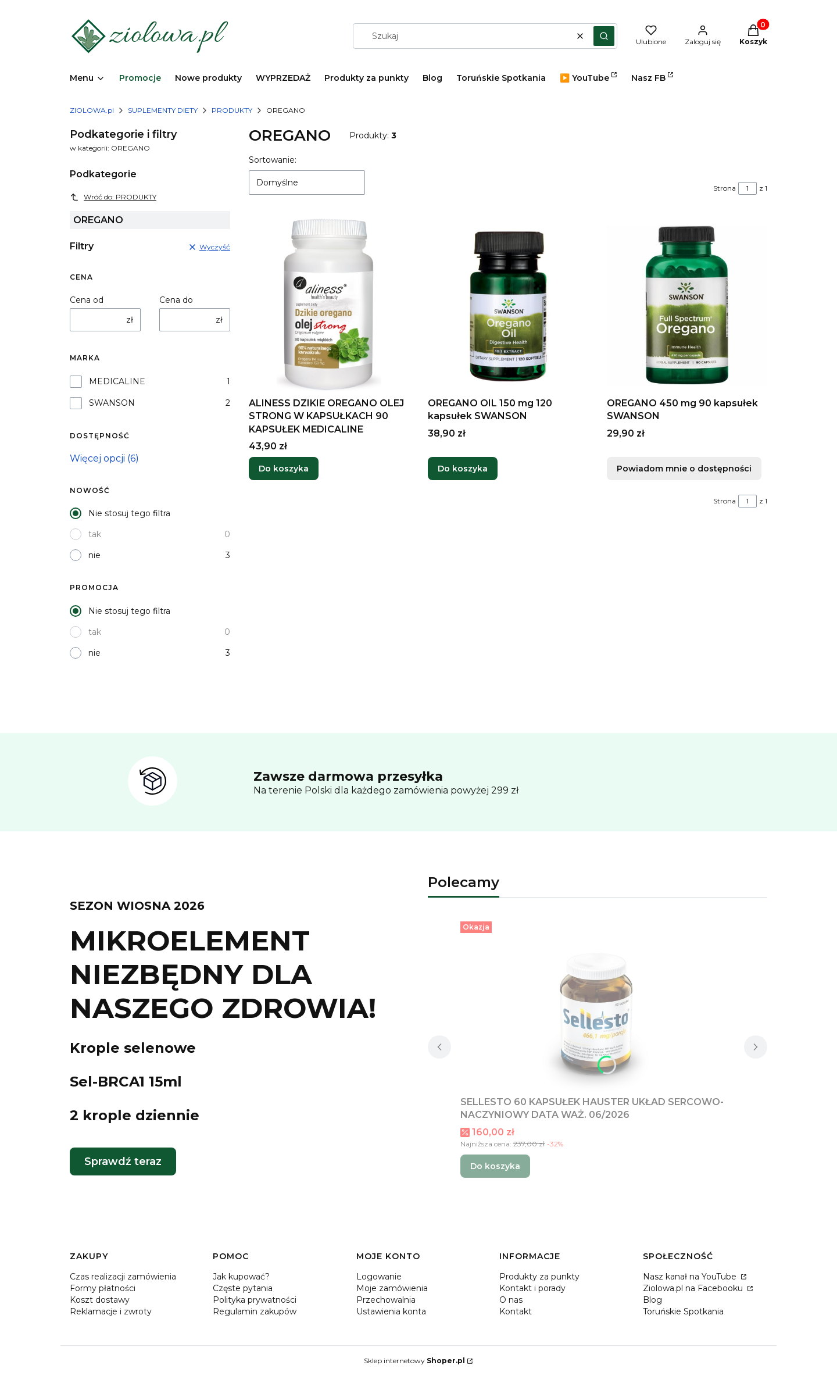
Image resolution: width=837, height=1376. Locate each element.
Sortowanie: (272, 160)
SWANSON (112, 403)
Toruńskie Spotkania (683, 1311)
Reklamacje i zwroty (111, 1311)
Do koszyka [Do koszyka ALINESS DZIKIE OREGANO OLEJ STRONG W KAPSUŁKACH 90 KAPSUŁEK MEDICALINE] (284, 469)
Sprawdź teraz (123, 1161)
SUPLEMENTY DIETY (163, 110)
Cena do (176, 300)
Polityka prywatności (254, 1300)
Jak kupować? (241, 1276)
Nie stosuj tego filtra (129, 513)
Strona (724, 188)
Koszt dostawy (100, 1300)
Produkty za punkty (539, 1276)
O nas (511, 1300)
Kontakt (515, 1311)
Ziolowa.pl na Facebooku (694, 1288)
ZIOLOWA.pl (92, 110)
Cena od (86, 300)
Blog (652, 1300)
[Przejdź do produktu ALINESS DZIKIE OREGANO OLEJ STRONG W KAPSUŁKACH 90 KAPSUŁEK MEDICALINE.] (329, 305)
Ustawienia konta (391, 1311)
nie (94, 555)
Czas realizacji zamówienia (123, 1276)
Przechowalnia (386, 1300)
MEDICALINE (117, 381)
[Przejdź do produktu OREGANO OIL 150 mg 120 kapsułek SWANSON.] (508, 305)
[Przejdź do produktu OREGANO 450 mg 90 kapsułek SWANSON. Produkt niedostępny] (687, 305)
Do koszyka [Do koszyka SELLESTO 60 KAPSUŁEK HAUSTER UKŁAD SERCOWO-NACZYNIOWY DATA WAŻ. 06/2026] (495, 1166)
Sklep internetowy (414, 1360)
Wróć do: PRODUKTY (113, 197)
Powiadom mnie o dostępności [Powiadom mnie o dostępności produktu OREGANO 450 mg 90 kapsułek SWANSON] (684, 469)
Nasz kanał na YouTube (691, 1276)
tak (94, 534)
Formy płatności (102, 1288)
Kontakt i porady (532, 1288)
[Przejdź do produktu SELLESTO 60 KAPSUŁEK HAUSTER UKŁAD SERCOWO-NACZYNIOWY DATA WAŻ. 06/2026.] (597, 1004)
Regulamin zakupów (254, 1311)
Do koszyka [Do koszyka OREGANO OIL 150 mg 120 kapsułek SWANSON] (463, 469)
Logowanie (379, 1276)
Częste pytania (243, 1288)
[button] (603, 36)
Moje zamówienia (392, 1288)
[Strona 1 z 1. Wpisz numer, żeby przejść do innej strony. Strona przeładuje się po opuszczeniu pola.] (747, 188)
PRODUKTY (232, 110)
